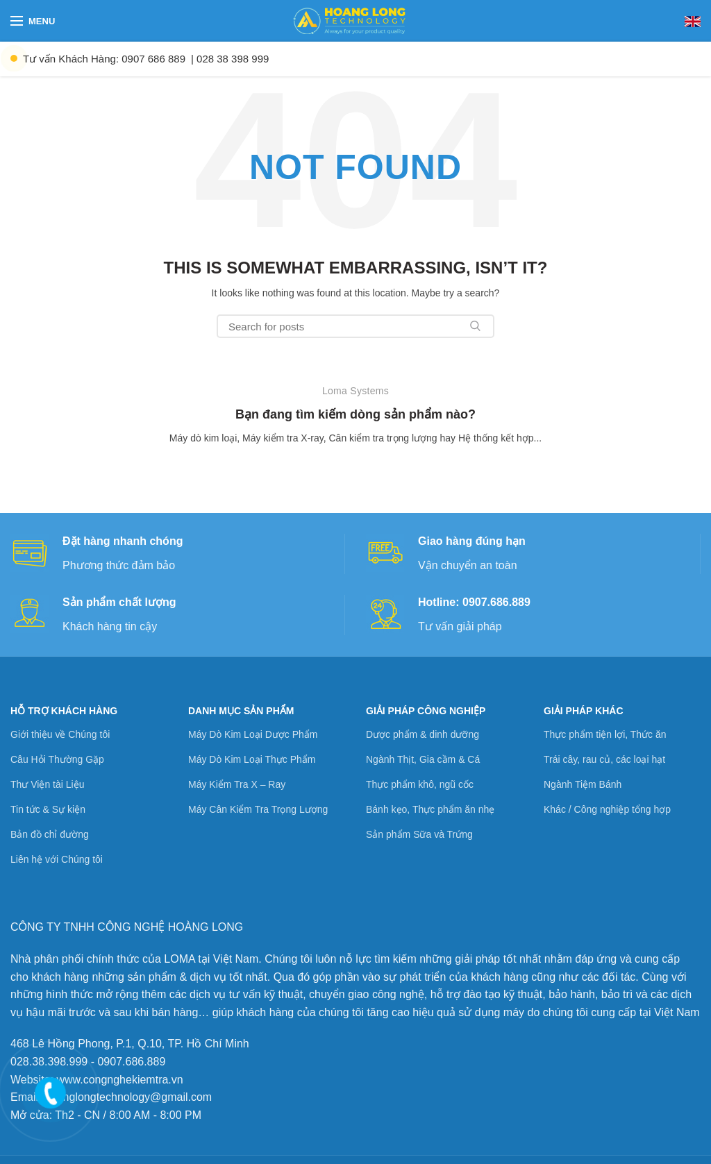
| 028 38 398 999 (230, 59)
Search (475, 326)
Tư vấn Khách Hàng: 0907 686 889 (104, 59)
